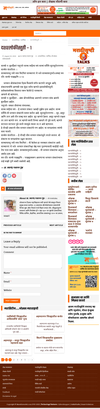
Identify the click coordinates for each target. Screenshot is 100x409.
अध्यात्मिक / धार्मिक (44, 56)
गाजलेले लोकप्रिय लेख (41, 388)
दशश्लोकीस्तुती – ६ (74, 165)
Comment (9, 252)
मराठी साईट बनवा (40, 380)
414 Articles (52, 198)
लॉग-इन (70, 17)
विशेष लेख (18, 22)
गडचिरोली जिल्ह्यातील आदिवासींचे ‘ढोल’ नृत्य (17, 317)
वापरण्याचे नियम (7, 384)
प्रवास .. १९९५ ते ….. (41, 376)
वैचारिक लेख (28, 22)
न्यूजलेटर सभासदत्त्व (9, 380)
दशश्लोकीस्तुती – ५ (74, 162)
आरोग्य (69, 384)
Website (8, 290)
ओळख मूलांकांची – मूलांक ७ (90, 219)
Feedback (6, 392)
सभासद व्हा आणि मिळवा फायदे (80, 299)
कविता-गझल (71, 388)
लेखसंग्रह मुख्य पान (7, 22)
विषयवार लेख (39, 22)
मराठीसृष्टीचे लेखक (40, 367)
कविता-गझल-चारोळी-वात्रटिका (80, 22)
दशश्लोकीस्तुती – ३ (74, 156)
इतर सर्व (14, 27)
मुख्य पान (4, 17)
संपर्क (89, 17)
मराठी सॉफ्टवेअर (40, 392)
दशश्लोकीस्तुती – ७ (74, 168)
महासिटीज (70, 376)
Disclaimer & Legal (9, 396)
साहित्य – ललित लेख (62, 22)
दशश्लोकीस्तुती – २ (74, 153)
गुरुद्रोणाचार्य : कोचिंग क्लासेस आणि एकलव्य (74, 190)
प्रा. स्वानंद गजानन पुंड (26, 56)
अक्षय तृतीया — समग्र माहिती (91, 189)
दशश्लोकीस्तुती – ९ (74, 174)
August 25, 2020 (10, 56)
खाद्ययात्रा (70, 380)
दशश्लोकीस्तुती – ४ (74, 159)
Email (7, 282)
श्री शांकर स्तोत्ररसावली (15, 189)
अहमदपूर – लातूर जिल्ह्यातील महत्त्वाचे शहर (16, 341)
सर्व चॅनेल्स (23, 17)
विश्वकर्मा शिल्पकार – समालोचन (73, 210)
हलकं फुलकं (5, 27)
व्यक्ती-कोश (71, 371)
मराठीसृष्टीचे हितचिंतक (41, 371)
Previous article (12, 225)
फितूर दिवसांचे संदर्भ (91, 199)
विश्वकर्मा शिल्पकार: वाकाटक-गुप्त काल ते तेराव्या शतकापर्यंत (74, 221)
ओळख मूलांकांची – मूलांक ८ (90, 210)
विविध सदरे (50, 22)
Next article (56, 225)
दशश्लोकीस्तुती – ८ (74, 171)
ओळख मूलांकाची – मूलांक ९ (73, 201)
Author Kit (6, 376)
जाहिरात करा (80, 17)
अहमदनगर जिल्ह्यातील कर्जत (49, 316)
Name (7, 273)
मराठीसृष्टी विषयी (35, 17)
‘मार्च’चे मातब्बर (88, 232)
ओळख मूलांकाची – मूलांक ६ (73, 233)
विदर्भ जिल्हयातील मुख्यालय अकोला (49, 339)
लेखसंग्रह (13, 17)
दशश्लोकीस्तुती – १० (75, 176)
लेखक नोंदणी (60, 17)
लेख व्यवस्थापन (48, 17)
